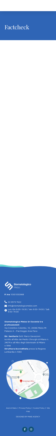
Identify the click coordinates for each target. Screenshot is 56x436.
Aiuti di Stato (11, 408)
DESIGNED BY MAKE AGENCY (28, 416)
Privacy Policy (25, 408)
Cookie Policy (39, 408)
